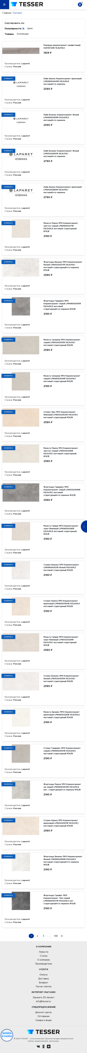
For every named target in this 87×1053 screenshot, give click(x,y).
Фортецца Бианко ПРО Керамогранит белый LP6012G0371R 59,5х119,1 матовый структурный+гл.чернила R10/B (63, 266)
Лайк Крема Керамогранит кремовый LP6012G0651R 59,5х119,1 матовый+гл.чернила (63, 189)
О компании (43, 960)
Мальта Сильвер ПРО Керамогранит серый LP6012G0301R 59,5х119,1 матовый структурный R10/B (62, 342)
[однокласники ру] (43, 1047)
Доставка (43, 978)
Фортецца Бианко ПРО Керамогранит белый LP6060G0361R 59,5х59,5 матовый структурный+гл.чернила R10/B (63, 860)
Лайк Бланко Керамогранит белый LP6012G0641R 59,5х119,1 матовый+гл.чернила (61, 153)
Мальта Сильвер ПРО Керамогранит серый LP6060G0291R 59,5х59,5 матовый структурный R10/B (62, 378)
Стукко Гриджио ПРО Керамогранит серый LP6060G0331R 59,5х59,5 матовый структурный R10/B (62, 751)
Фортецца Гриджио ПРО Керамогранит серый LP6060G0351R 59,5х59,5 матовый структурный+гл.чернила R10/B (62, 305)
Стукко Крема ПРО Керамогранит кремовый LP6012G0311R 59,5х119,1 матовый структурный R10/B (61, 823)
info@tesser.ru (43, 1001)
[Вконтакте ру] (38, 1047)
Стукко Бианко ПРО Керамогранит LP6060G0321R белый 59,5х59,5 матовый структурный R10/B (61, 567)
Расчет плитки (43, 986)
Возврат (43, 982)
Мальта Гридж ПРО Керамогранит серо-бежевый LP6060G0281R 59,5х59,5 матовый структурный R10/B (61, 530)
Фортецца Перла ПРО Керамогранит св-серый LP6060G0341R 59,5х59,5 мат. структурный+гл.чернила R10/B (62, 787)
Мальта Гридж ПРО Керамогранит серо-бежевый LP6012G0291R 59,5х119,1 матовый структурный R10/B (61, 641)
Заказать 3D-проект (43, 997)
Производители (43, 964)
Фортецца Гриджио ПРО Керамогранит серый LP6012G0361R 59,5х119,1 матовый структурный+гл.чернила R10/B (62, 491)
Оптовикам (43, 1016)
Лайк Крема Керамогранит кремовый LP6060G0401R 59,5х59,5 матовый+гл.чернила (63, 81)
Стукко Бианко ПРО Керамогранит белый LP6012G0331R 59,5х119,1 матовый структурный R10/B (61, 678)
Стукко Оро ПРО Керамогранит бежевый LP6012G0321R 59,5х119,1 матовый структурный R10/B (61, 414)
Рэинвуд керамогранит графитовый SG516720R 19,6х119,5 (62, 46)
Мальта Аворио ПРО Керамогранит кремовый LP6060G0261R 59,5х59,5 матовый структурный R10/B (62, 714)
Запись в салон (7, 1035)
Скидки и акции (43, 1020)
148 (56, 936)
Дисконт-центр (43, 1012)
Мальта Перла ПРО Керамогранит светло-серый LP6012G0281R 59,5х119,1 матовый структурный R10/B (61, 452)
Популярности (15, 28)
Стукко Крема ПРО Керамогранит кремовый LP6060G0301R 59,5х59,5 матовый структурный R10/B (62, 603)
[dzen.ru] (49, 1047)
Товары (9, 34)
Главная (6, 13)
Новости (43, 952)
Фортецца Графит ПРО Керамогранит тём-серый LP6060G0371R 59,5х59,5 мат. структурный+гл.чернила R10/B (60, 899)
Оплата (43, 974)
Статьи (43, 956)
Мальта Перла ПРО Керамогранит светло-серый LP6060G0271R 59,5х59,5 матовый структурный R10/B (61, 227)
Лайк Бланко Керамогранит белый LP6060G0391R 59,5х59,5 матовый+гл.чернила (61, 117)
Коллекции (23, 34)
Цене (30, 28)
